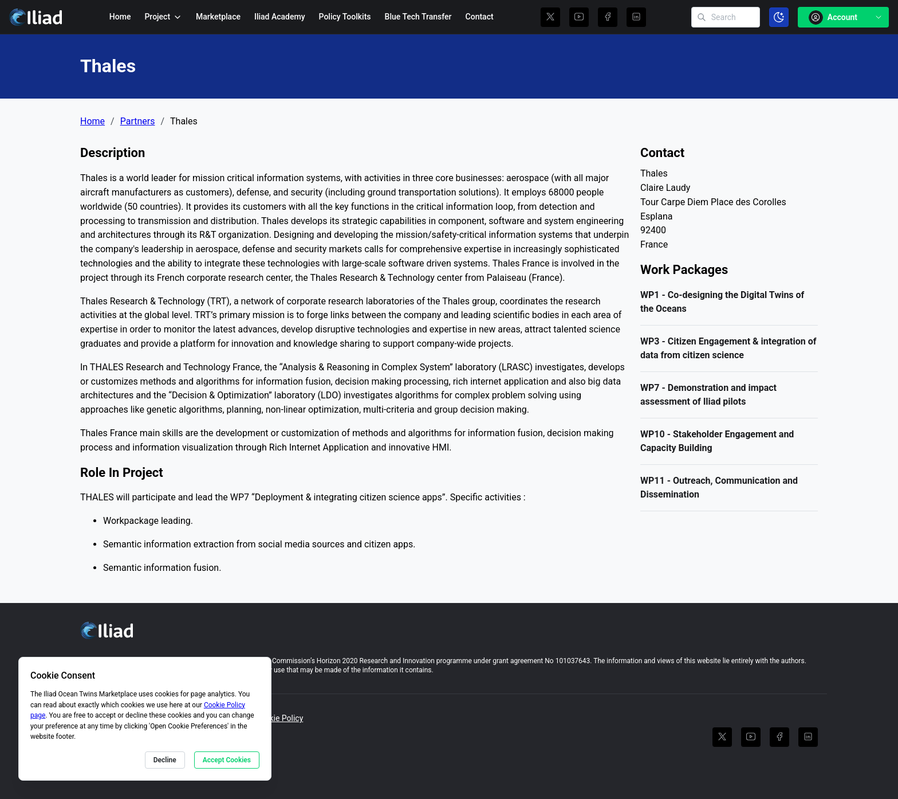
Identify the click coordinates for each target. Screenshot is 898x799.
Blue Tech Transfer (418, 16)
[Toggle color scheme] (779, 17)
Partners (137, 121)
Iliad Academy (279, 16)
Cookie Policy (279, 718)
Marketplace (218, 16)
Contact (480, 16)
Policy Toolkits (345, 16)
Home (120, 16)
